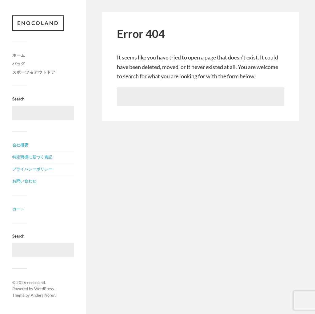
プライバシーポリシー (32, 168)
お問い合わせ (24, 180)
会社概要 (20, 144)
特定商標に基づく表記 (32, 156)
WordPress (44, 288)
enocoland (38, 23)
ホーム (18, 55)
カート (18, 208)
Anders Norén (43, 295)
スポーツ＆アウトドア (33, 72)
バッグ (18, 63)
